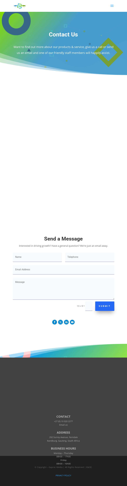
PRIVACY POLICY (63, 475)
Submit (105, 306)
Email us (63, 424)
